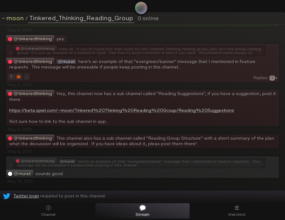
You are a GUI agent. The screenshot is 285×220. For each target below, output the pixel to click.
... (26, 77)
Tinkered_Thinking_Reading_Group (81, 18)
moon (15, 18)
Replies (265, 78)
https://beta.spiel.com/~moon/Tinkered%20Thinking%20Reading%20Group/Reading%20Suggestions (121, 110)
